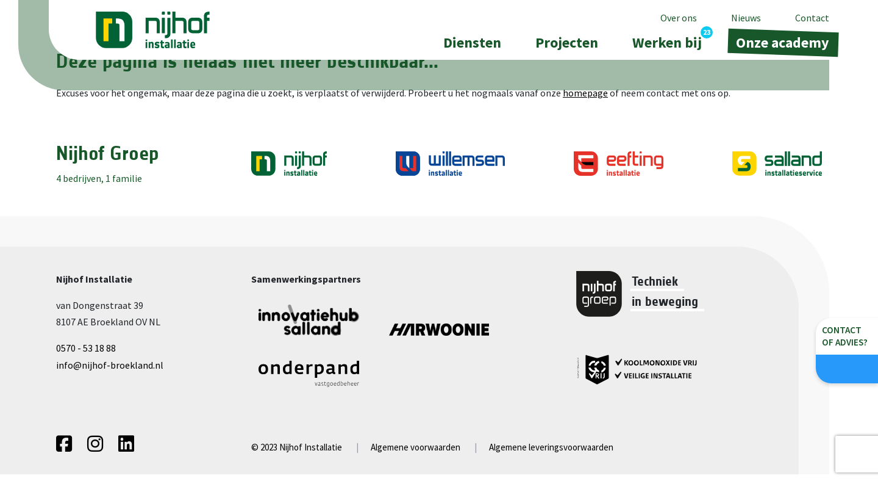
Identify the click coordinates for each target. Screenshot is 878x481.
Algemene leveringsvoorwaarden (551, 454)
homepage (585, 93)
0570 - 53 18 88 (86, 348)
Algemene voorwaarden (415, 454)
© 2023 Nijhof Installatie (296, 454)
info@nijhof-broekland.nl (109, 365)
